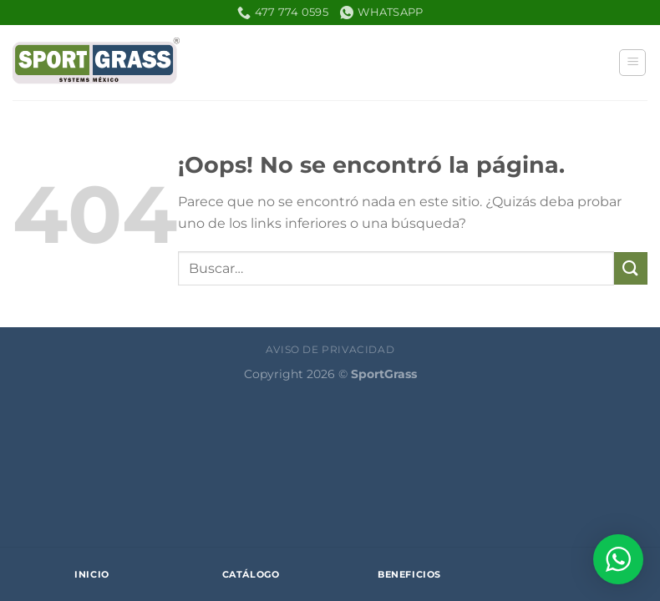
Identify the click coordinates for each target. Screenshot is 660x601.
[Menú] (632, 62)
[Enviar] (630, 268)
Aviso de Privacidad (330, 349)
